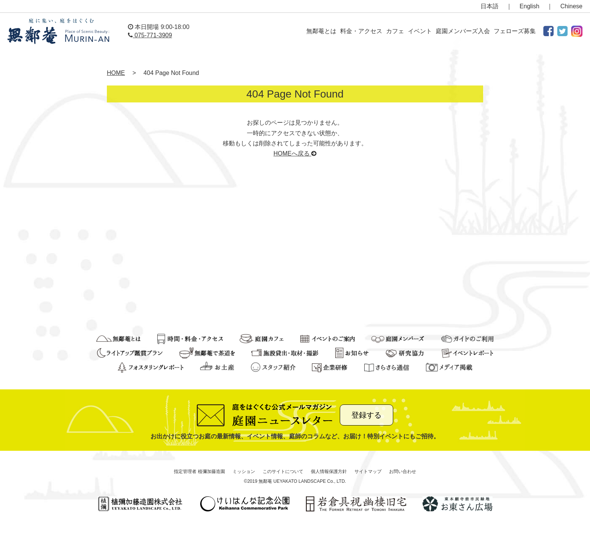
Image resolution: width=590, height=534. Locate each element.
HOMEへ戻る (295, 153)
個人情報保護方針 (329, 471)
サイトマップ (368, 471)
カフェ (395, 31)
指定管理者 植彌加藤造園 (199, 471)
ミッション (244, 471)
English (529, 6)
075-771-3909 (150, 35)
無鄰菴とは (321, 31)
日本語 (490, 6)
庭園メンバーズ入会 (463, 31)
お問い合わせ (402, 471)
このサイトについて (283, 471)
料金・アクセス (361, 31)
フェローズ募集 (515, 31)
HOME (116, 73)
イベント (420, 31)
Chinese (571, 6)
